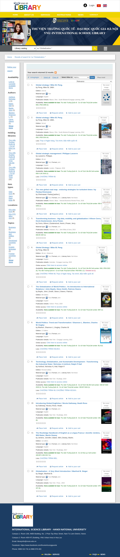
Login (91, 5)
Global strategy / (49, 85)
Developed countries (13, 242)
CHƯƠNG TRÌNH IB (48, 177)
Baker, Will (11, 105)
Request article (57, 113)
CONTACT (94, 15)
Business (12, 227)
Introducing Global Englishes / (61, 403)
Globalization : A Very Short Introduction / (62, 471)
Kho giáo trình (12, 211)
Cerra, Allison (11, 120)
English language (12, 248)
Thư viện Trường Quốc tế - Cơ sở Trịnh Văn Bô (12, 158)
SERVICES (45, 15)
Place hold (101, 77)
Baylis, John (11, 109)
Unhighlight (34, 77)
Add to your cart (74, 113)
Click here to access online (57, 265)
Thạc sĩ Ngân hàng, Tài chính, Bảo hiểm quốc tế (58, 141)
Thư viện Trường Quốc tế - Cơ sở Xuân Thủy (12, 172)
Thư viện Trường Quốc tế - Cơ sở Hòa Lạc (12, 144)
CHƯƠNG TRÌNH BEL (48, 458)
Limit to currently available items (12, 85)
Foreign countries (12, 255)
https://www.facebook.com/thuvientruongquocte (39, 545)
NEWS (81, 15)
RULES (47, 554)
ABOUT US (29, 15)
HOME (15, 15)
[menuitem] (105, 5)
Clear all (55, 77)
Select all (47, 77)
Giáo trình (10, 193)
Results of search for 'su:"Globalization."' (30, 57)
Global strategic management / (57, 154)
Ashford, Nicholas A (12, 99)
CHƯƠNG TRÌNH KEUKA (50, 349)
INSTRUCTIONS (64, 15)
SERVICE (55, 554)
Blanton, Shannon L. (12, 115)
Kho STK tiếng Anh (12, 216)
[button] (85, 5)
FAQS (94, 554)
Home (9, 57)
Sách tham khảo (11, 198)
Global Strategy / (49, 248)
